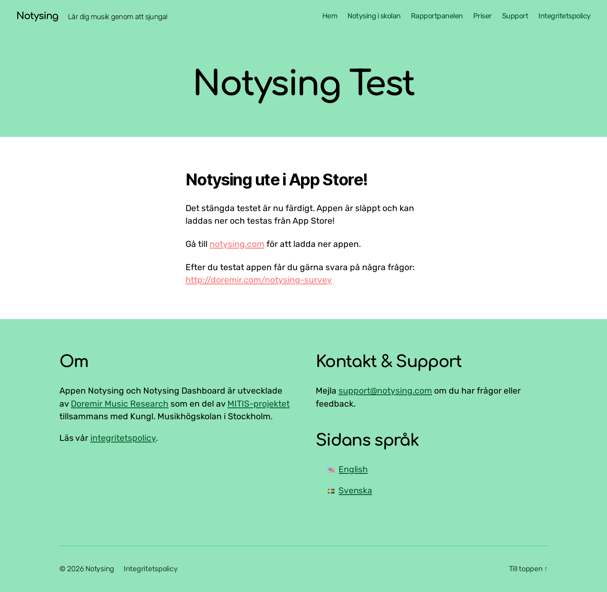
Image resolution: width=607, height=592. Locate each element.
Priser (482, 16)
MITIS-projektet (258, 403)
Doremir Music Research (119, 403)
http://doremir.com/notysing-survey (259, 280)
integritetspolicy (123, 438)
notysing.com (237, 244)
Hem (330, 16)
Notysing (37, 16)
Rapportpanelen (437, 16)
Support (515, 16)
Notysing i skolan (374, 16)
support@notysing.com (385, 390)
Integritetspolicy (564, 16)
